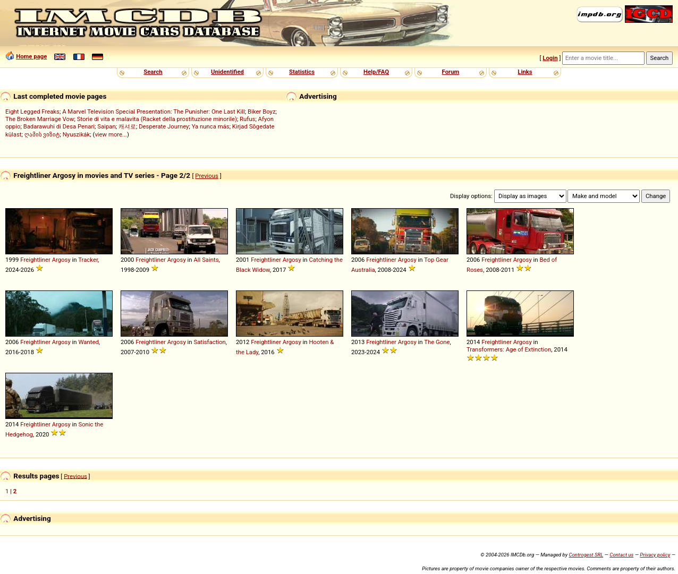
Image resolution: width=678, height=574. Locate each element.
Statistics (302, 71)
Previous (206, 175)
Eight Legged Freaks (32, 111)
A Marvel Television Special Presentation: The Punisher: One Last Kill (153, 111)
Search (152, 71)
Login (550, 58)
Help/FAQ (376, 71)
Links (525, 71)
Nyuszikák (76, 134)
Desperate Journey (164, 126)
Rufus (247, 119)
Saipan (106, 126)
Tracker (88, 259)
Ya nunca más (211, 126)
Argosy (61, 259)
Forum (451, 71)
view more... (111, 134)
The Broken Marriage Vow (39, 119)
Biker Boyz (262, 111)
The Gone (437, 342)
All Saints (205, 259)
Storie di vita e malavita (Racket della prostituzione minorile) (157, 119)
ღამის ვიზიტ (42, 134)
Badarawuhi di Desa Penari (59, 126)
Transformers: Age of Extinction (509, 349)
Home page (31, 56)
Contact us (621, 555)
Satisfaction (209, 342)
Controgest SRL (586, 555)
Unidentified (227, 71)
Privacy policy (655, 555)
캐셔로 (127, 126)
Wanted (88, 342)
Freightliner (35, 259)
